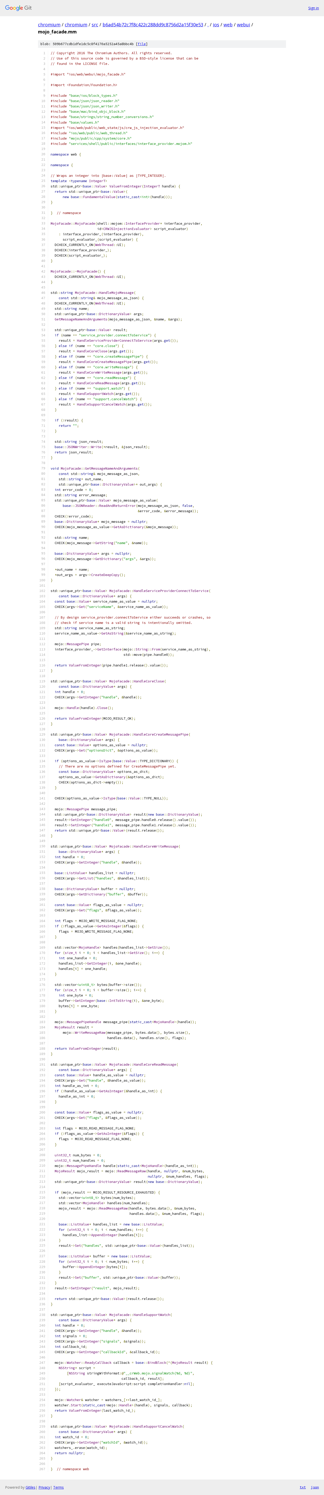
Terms (58, 1487)
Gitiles (30, 1487)
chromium (49, 25)
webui (243, 25)
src (95, 25)
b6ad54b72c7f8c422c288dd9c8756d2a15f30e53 (153, 25)
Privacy (44, 1487)
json (315, 1487)
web (228, 25)
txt (303, 1487)
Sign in (313, 8)
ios (216, 25)
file (142, 44)
